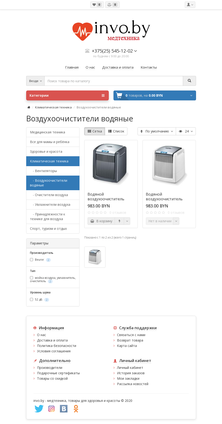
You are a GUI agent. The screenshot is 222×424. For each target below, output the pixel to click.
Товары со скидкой (52, 378)
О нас (41, 335)
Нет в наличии (160, 221)
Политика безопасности (56, 345)
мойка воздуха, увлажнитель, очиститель (53, 279)
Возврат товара (130, 340)
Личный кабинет (130, 367)
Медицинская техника (47, 132)
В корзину (101, 221)
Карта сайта (127, 345)
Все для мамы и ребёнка (49, 142)
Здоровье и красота (46, 151)
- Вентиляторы (43, 171)
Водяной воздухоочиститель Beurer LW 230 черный (108, 199)
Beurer (40, 260)
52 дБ (39, 299)
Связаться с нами (131, 335)
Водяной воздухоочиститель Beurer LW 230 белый (165, 199)
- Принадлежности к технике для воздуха (47, 216)
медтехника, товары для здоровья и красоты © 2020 (89, 400)
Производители (49, 367)
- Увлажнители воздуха (50, 204)
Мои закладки (128, 378)
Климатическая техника (53, 107)
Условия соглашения (54, 351)
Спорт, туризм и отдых (48, 228)
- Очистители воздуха (49, 195)
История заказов (131, 373)
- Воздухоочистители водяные (48, 182)
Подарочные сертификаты (58, 373)
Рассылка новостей (132, 384)
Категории (67, 95)
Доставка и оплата (52, 340)
